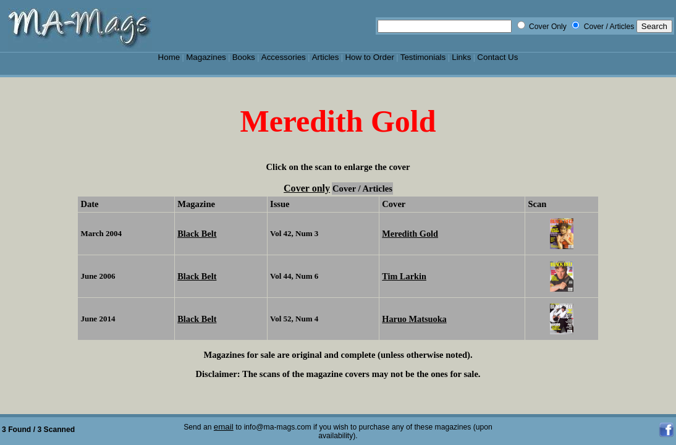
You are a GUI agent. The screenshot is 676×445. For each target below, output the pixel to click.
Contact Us (497, 57)
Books (243, 57)
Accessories (283, 57)
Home (169, 57)
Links (461, 57)
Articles (325, 57)
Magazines (206, 57)
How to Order (369, 57)
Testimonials (423, 57)
